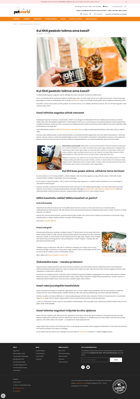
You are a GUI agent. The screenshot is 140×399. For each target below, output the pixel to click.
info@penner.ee (106, 332)
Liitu (116, 360)
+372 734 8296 (96, 6)
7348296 (17, 391)
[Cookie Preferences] (3, 396)
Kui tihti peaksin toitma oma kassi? (30, 24)
